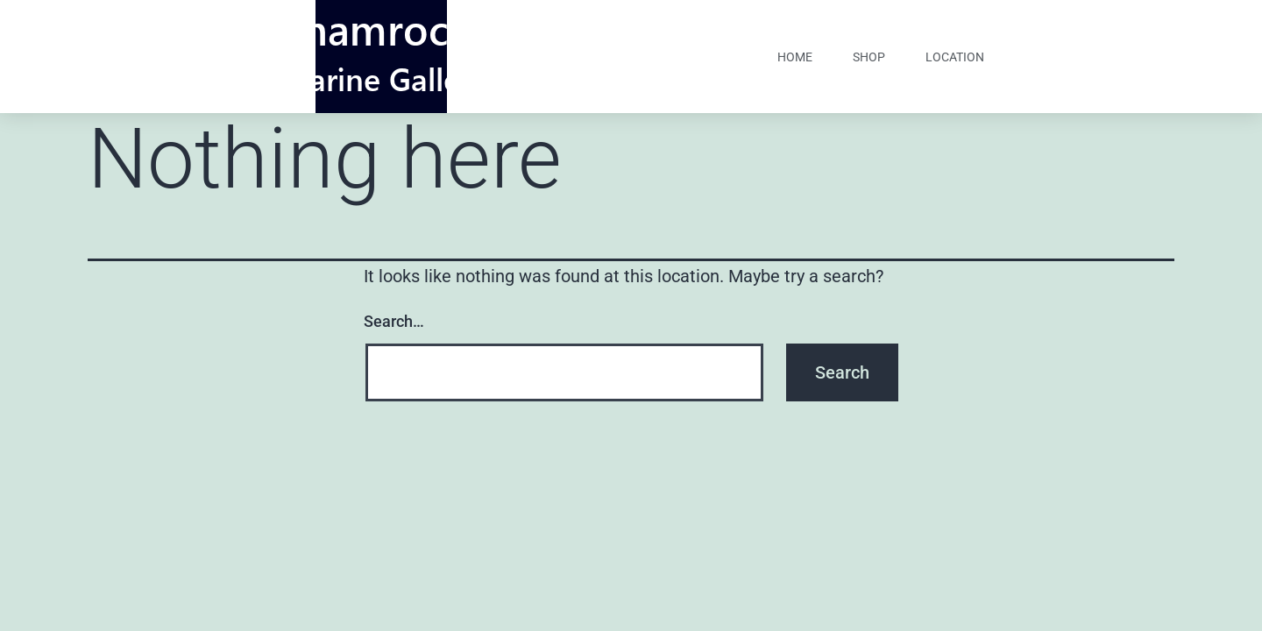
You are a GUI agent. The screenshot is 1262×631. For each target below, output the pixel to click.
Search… (394, 321)
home (794, 57)
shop (869, 57)
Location (954, 57)
